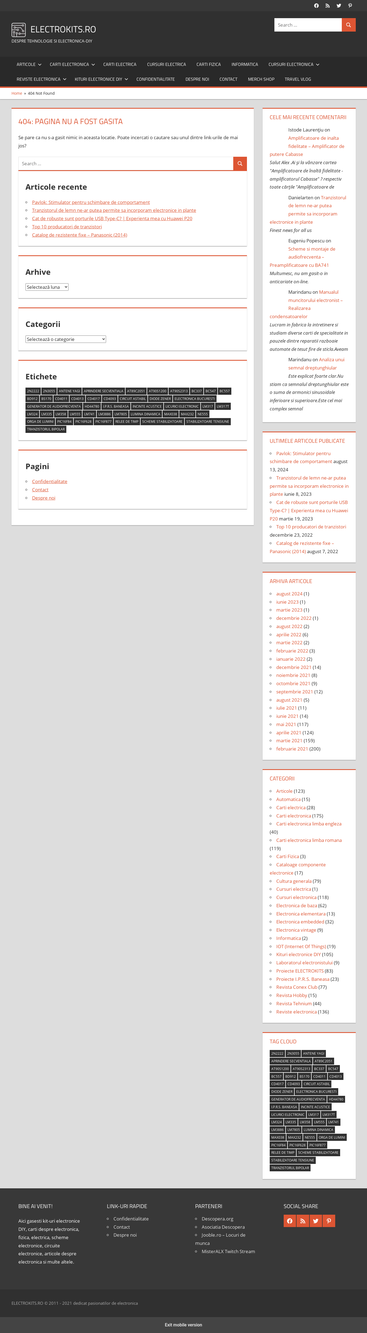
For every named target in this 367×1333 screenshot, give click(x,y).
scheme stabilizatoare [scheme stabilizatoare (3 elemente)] (162, 421)
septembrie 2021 (294, 691)
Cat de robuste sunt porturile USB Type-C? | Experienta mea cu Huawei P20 (112, 218)
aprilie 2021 (288, 732)
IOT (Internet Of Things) (301, 946)
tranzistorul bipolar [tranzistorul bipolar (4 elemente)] (46, 429)
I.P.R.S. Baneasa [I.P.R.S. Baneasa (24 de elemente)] (116, 406)
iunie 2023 (287, 602)
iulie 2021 (286, 708)
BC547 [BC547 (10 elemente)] (211, 391)
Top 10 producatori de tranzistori (67, 226)
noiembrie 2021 (293, 675)
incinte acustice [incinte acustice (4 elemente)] (147, 406)
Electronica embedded (300, 921)
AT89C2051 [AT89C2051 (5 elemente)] (136, 391)
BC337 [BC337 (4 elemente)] (197, 391)
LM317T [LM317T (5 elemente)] (223, 406)
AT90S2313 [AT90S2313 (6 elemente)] (179, 391)
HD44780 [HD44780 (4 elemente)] (92, 406)
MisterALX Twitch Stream (228, 1251)
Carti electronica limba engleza (309, 823)
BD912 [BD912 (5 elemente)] (32, 398)
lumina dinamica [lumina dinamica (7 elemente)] (145, 414)
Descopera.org (217, 1219)
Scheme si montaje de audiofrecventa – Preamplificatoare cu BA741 (303, 257)
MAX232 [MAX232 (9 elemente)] (187, 414)
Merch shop (261, 79)
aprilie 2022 (288, 634)
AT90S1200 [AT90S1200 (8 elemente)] (157, 391)
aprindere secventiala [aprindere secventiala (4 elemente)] (103, 391)
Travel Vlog (298, 79)
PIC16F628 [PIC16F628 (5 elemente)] (83, 421)
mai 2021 (286, 724)
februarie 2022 (292, 651)
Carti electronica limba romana (309, 840)
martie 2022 (289, 642)
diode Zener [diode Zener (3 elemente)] (160, 398)
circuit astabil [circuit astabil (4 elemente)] (133, 398)
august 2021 (289, 700)
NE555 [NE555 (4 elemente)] (203, 414)
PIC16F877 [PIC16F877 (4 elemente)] (103, 421)
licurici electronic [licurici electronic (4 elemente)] (182, 406)
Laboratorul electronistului (304, 962)
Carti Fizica (209, 64)
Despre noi (197, 79)
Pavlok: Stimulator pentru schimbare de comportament (91, 202)
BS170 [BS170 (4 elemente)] (46, 398)
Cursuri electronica (294, 64)
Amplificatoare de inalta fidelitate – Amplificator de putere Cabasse (307, 146)
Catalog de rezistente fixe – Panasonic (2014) (79, 235)
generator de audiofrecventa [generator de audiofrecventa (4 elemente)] (54, 406)
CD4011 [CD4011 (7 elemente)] (61, 398)
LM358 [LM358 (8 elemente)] (61, 414)
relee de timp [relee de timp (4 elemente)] (126, 421)
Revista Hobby (291, 995)
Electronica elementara (301, 914)
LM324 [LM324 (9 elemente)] (32, 414)
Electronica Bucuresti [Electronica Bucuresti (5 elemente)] (195, 398)
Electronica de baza (296, 905)
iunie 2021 (287, 716)
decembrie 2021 (294, 667)
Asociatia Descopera (223, 1227)
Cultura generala (294, 881)
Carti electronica (72, 64)
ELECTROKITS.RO (66, 28)
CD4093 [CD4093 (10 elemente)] (110, 398)
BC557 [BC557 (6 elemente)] (225, 391)
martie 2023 (289, 610)
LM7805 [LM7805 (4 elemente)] (121, 414)
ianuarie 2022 (291, 659)
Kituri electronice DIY (101, 79)
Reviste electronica (42, 79)
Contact (228, 79)
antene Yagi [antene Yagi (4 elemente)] (69, 391)
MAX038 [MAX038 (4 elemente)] (170, 414)
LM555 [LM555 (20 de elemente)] (75, 414)
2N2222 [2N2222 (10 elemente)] (33, 391)
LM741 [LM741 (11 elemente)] (89, 414)
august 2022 (289, 626)
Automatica (288, 799)
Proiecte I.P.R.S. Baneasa (302, 979)
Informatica (245, 64)
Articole (29, 64)
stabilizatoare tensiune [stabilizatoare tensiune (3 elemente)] (207, 421)
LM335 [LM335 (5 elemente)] (46, 414)
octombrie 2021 (293, 683)
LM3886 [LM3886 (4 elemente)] (104, 414)
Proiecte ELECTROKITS (300, 971)
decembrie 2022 (294, 618)
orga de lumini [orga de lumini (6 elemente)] (40, 421)
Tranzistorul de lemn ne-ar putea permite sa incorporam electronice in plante (114, 210)
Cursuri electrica (166, 64)
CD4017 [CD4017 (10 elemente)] (93, 398)
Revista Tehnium (294, 1003)
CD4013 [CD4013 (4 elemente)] (77, 398)
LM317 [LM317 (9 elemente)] (208, 406)
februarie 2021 (292, 749)
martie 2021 (289, 740)
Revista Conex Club (296, 987)
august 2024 (289, 593)
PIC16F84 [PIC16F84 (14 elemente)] (64, 421)
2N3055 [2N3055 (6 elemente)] (49, 391)
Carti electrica (119, 64)
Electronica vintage (296, 930)
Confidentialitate (155, 79)
